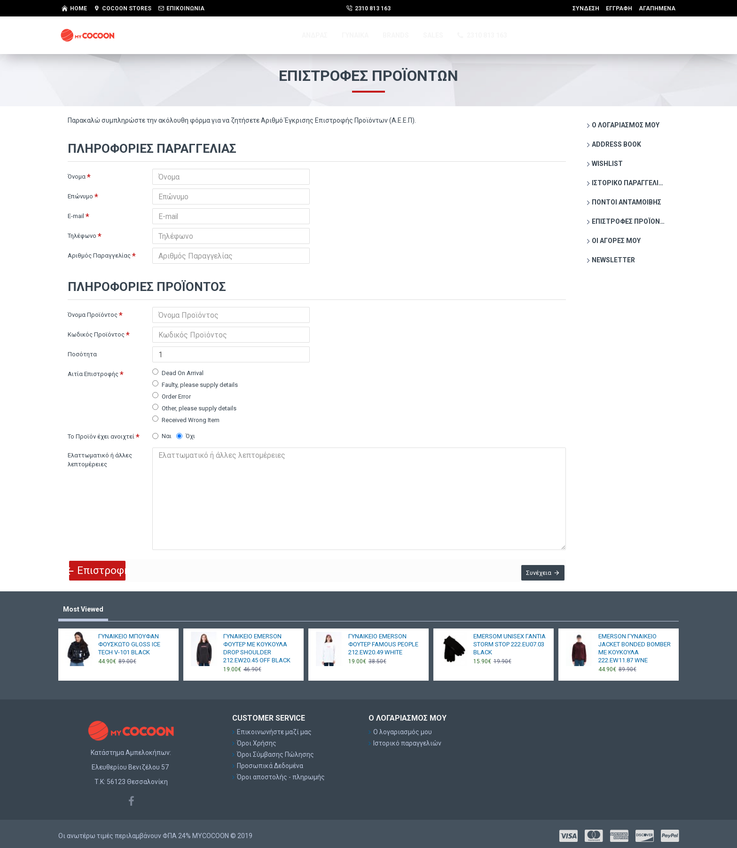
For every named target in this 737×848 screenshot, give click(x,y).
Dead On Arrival (178, 373)
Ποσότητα (82, 354)
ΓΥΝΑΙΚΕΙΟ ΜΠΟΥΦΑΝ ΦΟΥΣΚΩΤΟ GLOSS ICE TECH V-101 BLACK (129, 640)
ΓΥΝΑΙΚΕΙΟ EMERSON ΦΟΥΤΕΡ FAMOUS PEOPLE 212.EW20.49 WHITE (383, 640)
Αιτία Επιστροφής (93, 373)
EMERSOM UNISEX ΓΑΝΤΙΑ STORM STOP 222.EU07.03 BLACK (509, 640)
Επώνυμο (80, 196)
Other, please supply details (194, 408)
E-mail (76, 216)
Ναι (162, 436)
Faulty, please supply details (195, 384)
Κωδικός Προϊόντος (96, 334)
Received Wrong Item (186, 420)
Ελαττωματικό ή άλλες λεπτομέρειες (100, 460)
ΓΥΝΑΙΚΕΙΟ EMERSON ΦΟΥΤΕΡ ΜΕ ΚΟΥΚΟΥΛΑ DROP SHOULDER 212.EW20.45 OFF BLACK (256, 644)
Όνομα (77, 176)
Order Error (171, 396)
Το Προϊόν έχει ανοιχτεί (101, 436)
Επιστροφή (104, 563)
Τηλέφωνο (82, 235)
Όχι (185, 436)
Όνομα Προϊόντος (93, 314)
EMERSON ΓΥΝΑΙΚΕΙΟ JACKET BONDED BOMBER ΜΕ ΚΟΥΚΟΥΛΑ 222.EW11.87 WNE (634, 644)
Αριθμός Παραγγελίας (99, 255)
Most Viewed (83, 605)
